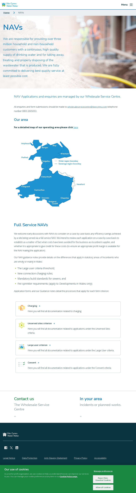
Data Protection (29, 458)
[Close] (133, 480)
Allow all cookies (103, 488)
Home (6, 12)
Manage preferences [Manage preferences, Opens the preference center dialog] (103, 472)
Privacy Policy (80, 458)
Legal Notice (9, 458)
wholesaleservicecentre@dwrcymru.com (87, 106)
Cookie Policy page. (69, 477)
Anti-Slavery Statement (55, 458)
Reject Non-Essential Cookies (103, 480)
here (76, 127)
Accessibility (100, 458)
